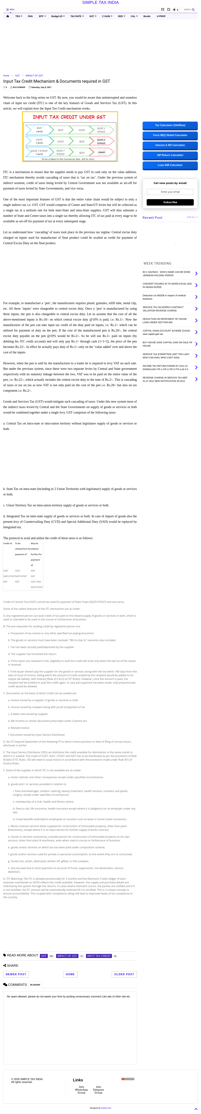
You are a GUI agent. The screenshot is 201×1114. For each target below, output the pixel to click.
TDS (18, 16)
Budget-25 (58, 16)
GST (92, 16)
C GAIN (107, 16)
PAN (30, 16)
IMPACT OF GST (34, 75)
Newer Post (16, 974)
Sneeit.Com (106, 1108)
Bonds (147, 16)
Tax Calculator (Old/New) (170, 125)
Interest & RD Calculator (170, 145)
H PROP (161, 16)
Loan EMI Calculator (170, 165)
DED (121, 16)
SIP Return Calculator (170, 155)
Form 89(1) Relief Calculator (170, 135)
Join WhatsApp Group (81, 1090)
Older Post (124, 974)
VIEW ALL (192, 217)
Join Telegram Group (98, 1090)
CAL (134, 16)
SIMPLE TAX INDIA (100, 2)
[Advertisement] (99, 46)
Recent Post (152, 218)
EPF (42, 16)
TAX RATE (77, 16)
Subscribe (170, 202)
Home (6, 75)
